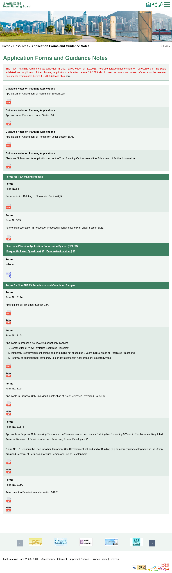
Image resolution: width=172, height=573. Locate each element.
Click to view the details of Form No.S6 (8, 207)
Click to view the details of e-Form (8, 275)
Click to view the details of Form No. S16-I (8, 366)
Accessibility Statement (54, 559)
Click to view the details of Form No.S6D (8, 238)
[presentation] (20, 543)
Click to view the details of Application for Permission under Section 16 (8, 123)
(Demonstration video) (58, 251)
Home (6, 46)
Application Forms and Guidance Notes (60, 46)
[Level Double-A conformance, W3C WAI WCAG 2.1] (139, 567)
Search (160, 4)
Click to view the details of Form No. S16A (8, 500)
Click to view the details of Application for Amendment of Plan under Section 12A (8, 102)
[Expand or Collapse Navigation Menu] (167, 4)
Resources (20, 46)
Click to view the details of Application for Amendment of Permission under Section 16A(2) (8, 145)
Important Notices (79, 559)
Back (165, 46)
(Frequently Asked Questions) (23, 251)
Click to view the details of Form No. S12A (8, 313)
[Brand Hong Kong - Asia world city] (157, 567)
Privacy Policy (99, 559)
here (68, 76)
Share (154, 4)
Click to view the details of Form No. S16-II (8, 404)
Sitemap (114, 559)
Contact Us (148, 4)
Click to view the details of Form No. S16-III (8, 462)
